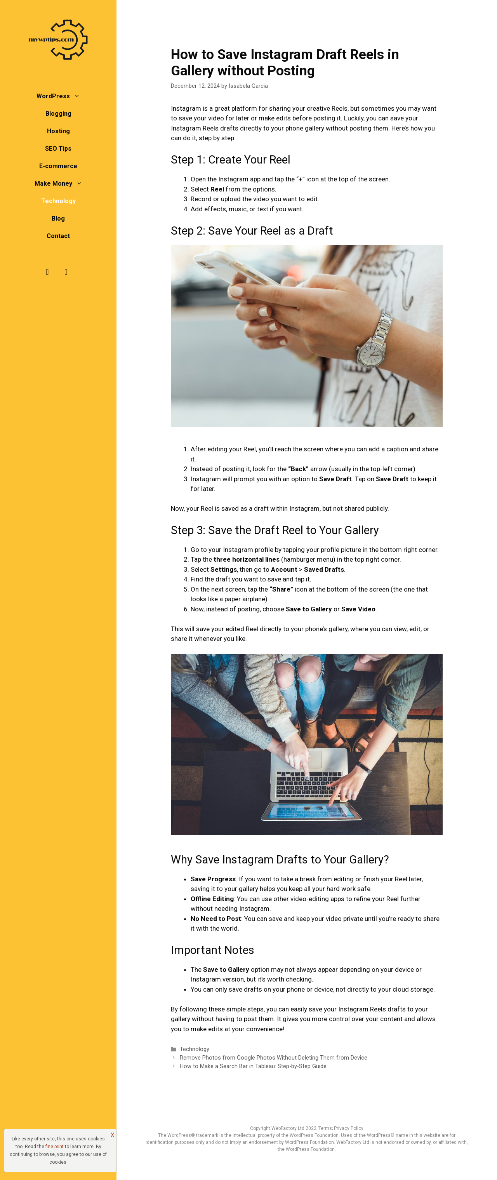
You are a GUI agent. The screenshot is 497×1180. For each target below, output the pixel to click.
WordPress (62, 96)
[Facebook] (47, 272)
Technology (58, 201)
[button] (79, 96)
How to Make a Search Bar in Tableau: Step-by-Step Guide (253, 1066)
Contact (58, 236)
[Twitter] (66, 272)
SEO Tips (58, 148)
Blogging (58, 113)
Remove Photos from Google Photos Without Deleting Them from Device (273, 1058)
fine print (54, 1146)
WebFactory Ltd (288, 1128)
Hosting (58, 131)
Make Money (62, 183)
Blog (58, 218)
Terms (325, 1128)
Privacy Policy (348, 1128)
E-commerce (58, 166)
